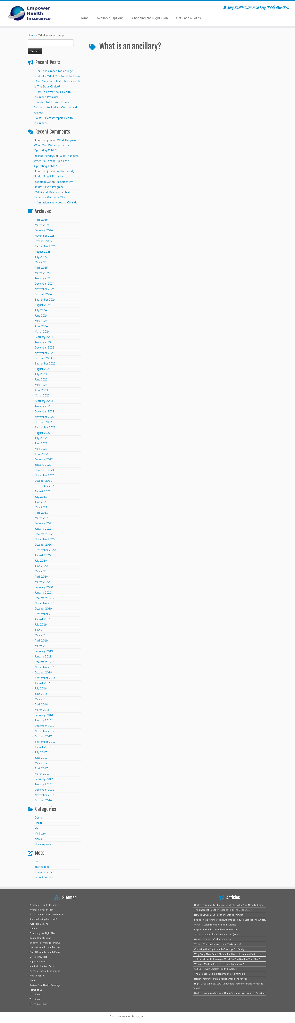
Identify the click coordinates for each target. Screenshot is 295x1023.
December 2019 (44, 598)
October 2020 (43, 544)
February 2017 (44, 779)
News (38, 839)
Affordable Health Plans (42, 909)
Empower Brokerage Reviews (45, 942)
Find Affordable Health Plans (45, 947)
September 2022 (45, 427)
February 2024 (44, 337)
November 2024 (44, 289)
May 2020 (41, 571)
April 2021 (41, 512)
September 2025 (45, 246)
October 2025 (43, 241)
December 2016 (44, 789)
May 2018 (41, 699)
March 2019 (42, 646)
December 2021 (44, 470)
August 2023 (43, 369)
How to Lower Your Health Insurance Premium (219, 914)
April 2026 (41, 219)
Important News (38, 961)
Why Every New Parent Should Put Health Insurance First (224, 954)
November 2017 (44, 731)
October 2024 (43, 294)
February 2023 (44, 401)
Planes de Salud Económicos (45, 971)
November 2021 (44, 475)
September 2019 (45, 614)
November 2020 (44, 539)
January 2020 (43, 592)
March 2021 (42, 518)
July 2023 (41, 374)
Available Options (110, 17)
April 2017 (41, 768)
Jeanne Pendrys (45, 156)
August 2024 (43, 305)
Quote (33, 980)
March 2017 (42, 773)
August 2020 (43, 555)
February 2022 (44, 459)
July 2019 (41, 624)
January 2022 (43, 465)
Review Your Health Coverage (45, 985)
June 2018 (41, 694)
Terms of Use (37, 989)
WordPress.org (44, 877)
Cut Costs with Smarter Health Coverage (215, 969)
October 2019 (43, 608)
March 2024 (42, 331)
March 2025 (42, 273)
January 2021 (43, 528)
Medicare (40, 833)
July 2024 (41, 310)
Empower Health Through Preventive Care (216, 929)
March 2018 (42, 710)
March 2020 (42, 582)
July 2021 (41, 496)
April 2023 (41, 390)
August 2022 (43, 433)
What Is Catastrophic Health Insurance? (215, 924)
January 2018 (43, 720)
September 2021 (45, 486)
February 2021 (44, 523)
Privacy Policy (37, 975)
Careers (33, 928)
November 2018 (44, 667)
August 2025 (43, 251)
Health (39, 823)
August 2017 (43, 747)
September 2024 (45, 299)
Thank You (35, 994)
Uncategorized (43, 844)
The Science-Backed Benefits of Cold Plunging (219, 973)
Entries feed (42, 867)
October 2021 (43, 481)
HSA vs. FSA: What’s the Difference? (213, 939)
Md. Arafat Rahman (47, 192)
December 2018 (44, 662)
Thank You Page (38, 1004)
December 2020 (44, 534)
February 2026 (44, 230)
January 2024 (43, 342)
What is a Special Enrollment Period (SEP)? (217, 934)
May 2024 (41, 321)
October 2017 (43, 736)
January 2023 (43, 406)
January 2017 (43, 784)
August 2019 (43, 619)
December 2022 (44, 411)
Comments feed (44, 872)
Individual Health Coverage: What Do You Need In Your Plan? (227, 959)
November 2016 (44, 795)
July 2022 (41, 438)
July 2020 (41, 560)
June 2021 (41, 502)
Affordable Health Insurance (45, 905)
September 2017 (45, 742)
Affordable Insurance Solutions (46, 914)
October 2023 (43, 358)
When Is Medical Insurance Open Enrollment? (219, 964)
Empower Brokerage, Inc (131, 1016)
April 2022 (41, 454)
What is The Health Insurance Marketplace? (217, 944)
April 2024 (41, 326)
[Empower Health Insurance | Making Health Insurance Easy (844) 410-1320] (34, 13)
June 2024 (41, 315)
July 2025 (41, 257)
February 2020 (44, 587)
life (36, 828)
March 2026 (42, 225)
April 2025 (41, 267)
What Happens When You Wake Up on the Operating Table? (55, 145)
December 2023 (44, 347)
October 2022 (43, 422)
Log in (38, 861)
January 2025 (43, 278)
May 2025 (41, 262)
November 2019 (44, 603)
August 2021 (43, 491)
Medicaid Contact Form (42, 966)
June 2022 (41, 443)
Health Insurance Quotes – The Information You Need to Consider (56, 197)
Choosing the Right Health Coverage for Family (219, 949)
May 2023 (41, 385)
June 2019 (41, 630)
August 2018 (43, 683)
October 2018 (43, 672)
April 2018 (41, 704)
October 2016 (43, 800)
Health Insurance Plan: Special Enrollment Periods (220, 978)
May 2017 (41, 763)
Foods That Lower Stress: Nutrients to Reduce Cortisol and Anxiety (55, 107)
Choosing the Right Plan (150, 17)
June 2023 (41, 379)
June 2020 (41, 566)
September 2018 (45, 678)
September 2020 (45, 550)
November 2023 (44, 353)
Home (84, 17)
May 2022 (41, 449)
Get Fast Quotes (188, 17)
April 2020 (41, 576)
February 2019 (44, 651)
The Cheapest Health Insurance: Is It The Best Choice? (223, 910)
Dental (39, 817)
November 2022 (44, 417)
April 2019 (41, 640)
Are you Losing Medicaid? (43, 919)
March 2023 (42, 395)
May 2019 (41, 635)
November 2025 (44, 235)
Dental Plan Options (40, 938)
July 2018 (41, 688)
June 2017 (41, 758)
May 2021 (41, 507)
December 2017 (44, 726)
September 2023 (45, 363)
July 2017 (41, 752)
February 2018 (44, 715)
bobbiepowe (43, 182)
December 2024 (44, 283)
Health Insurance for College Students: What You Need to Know (228, 905)
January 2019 (43, 656)
